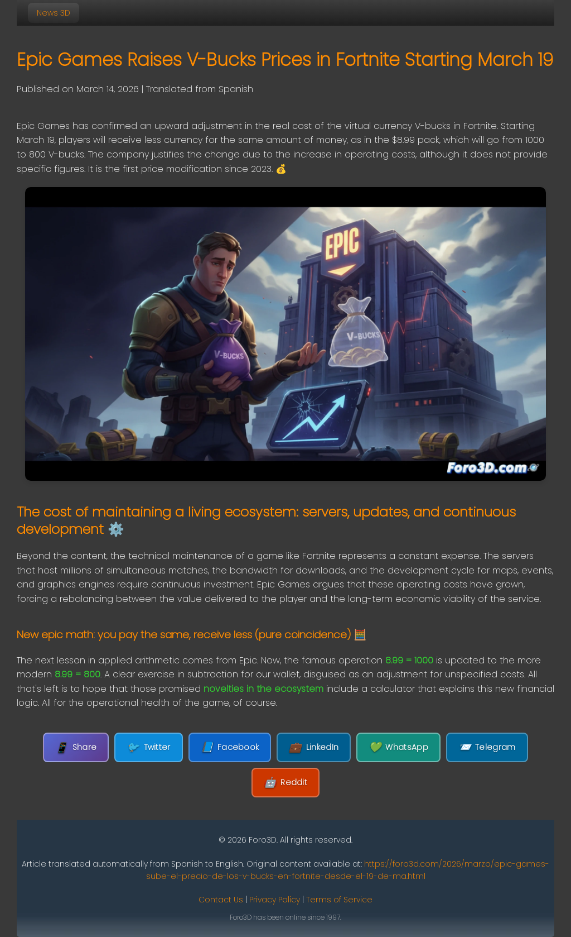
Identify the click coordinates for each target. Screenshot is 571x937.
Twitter (148, 747)
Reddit (285, 783)
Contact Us (221, 899)
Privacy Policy (274, 899)
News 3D (53, 12)
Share (75, 747)
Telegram (487, 747)
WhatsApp (398, 747)
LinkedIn (313, 747)
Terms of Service (339, 899)
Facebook (230, 747)
